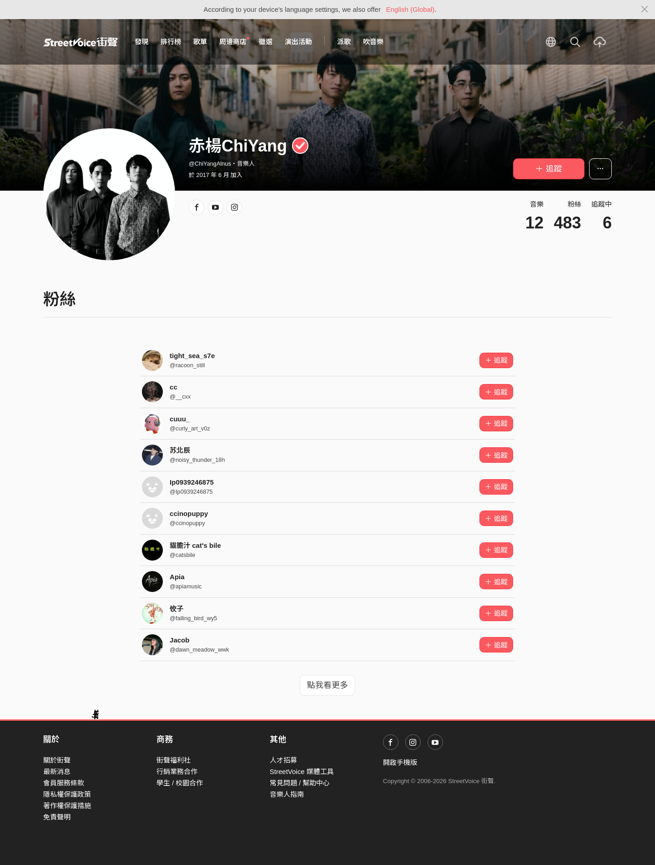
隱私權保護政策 (67, 794)
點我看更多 (327, 685)
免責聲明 (57, 817)
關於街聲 (57, 760)
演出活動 (298, 42)
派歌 (344, 42)
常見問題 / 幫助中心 (300, 783)
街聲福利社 (173, 760)
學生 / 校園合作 (179, 783)
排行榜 (171, 42)
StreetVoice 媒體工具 (302, 771)
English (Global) (410, 9)
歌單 (200, 42)
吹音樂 (373, 42)
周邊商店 (234, 41)
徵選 (265, 42)
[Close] (645, 9)
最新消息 (57, 771)
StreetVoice (80, 41)
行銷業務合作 (176, 771)
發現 (141, 42)
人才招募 (283, 760)
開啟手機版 (400, 762)
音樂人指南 (287, 794)
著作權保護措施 (67, 805)
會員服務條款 (63, 783)
